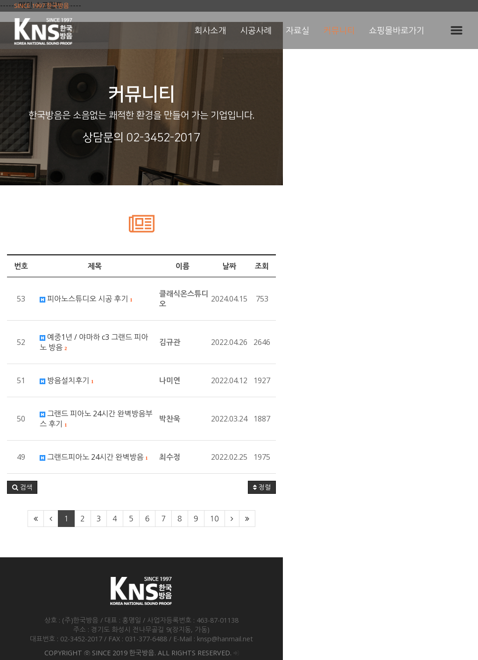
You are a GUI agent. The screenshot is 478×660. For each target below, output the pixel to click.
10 (311, 498)
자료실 (297, 30)
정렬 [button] (457, 466)
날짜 (424, 266)
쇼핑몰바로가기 (396, 30)
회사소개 (210, 30)
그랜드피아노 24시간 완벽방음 (94, 436)
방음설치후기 (66, 370)
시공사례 (256, 30)
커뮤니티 (339, 30)
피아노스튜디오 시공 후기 (86, 299)
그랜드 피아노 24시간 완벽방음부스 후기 (110, 403)
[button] (22, 466)
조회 (457, 266)
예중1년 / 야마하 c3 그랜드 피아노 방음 (108, 337)
